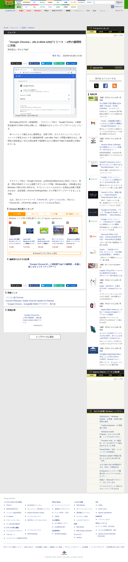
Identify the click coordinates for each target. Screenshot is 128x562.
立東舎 (57, 516)
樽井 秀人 (56, 56)
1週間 (110, 32)
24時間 (101, 32)
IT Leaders (9, 516)
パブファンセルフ (104, 519)
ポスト (18, 63)
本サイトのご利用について (12, 547)
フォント (103, 11)
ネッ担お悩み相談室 (13, 524)
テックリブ (77, 534)
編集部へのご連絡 (56, 547)
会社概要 (85, 547)
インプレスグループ (97, 547)
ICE (97, 502)
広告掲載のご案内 (41, 547)
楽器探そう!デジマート (62, 509)
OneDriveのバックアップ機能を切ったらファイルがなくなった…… (111, 473)
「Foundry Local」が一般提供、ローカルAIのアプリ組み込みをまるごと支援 (111, 443)
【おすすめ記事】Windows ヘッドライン (108, 411)
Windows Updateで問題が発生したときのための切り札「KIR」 (110, 458)
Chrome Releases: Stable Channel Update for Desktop (30, 301)
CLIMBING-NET (60, 527)
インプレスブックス (34, 530)
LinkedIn (73, 63)
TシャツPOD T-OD (61, 513)
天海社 (100, 505)
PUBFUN (99, 516)
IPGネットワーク (101, 523)
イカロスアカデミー (83, 520)
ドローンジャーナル (13, 520)
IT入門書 (54, 214)
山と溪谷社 (56, 520)
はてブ (48, 63)
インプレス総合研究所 (13, 513)
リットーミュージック (62, 505)
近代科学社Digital (60, 534)
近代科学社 (56, 531)
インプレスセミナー (34, 516)
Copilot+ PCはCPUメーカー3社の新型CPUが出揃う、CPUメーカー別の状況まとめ (111, 273)
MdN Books (80, 527)
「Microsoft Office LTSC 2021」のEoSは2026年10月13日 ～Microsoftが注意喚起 (110, 236)
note (60, 63)
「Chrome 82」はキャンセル (48, 200)
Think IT (9, 505)
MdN (75, 524)
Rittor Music (56, 502)
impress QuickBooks (105, 513)
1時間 (91, 32)
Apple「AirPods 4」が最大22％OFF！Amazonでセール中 (111, 288)
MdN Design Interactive (84, 531)
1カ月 (119, 32)
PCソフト (35, 214)
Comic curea (102, 509)
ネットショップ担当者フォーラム (38, 509)
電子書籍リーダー (73, 214)
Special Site (98, 68)
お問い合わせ (28, 547)
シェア (36, 63)
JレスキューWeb (82, 516)
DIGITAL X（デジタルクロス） (37, 520)
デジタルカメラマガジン (14, 531)
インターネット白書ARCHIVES (16, 538)
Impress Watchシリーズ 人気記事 (106, 372)
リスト (25, 63)
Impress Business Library (35, 513)
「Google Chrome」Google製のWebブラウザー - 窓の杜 (31, 304)
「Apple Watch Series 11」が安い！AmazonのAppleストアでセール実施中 (111, 312)
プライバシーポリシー (72, 547)
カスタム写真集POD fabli (107, 530)
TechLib (79, 537)
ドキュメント (78, 11)
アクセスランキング (101, 28)
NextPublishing (32, 534)
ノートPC (17, 214)
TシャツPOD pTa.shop (106, 526)
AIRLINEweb (80, 505)
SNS (88, 11)
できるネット (10, 534)
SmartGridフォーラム (34, 505)
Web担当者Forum (12, 509)
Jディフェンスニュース (84, 509)
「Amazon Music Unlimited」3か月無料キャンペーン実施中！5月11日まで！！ (111, 147)
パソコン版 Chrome (14, 297)
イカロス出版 (78, 502)
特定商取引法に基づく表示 (116, 547)
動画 (94, 11)
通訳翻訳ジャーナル (83, 513)
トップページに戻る (45, 337)
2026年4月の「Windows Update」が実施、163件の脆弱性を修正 (111, 419)
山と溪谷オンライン (61, 523)
